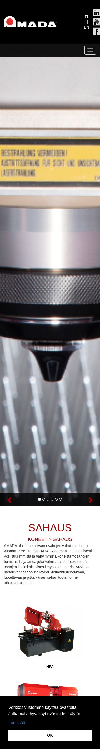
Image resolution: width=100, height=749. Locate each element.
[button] (7, 499)
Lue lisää (16, 722)
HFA (50, 667)
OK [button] (50, 735)
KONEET (37, 539)
